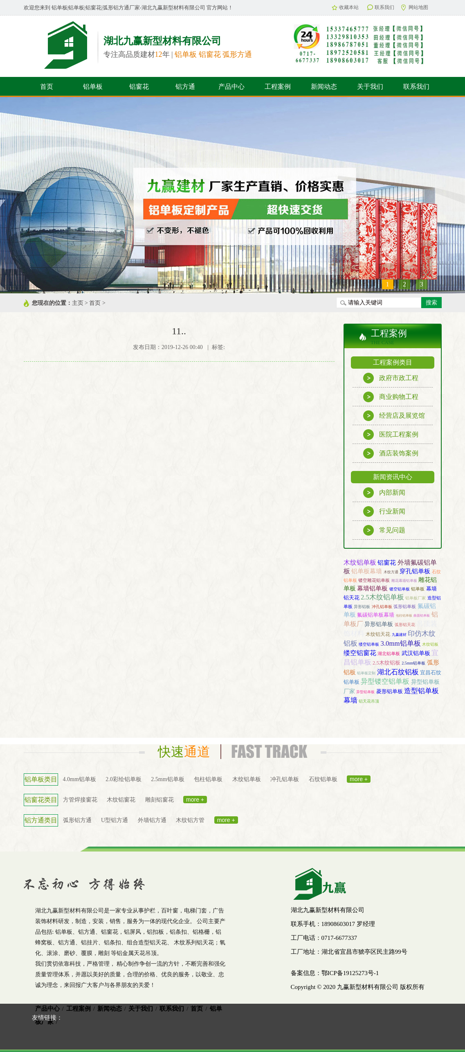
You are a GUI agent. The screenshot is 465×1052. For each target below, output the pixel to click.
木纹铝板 (430, 644)
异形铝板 (362, 606)
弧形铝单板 (404, 606)
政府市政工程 (390, 378)
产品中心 (231, 86)
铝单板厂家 (415, 598)
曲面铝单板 (421, 615)
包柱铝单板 (404, 615)
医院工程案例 (390, 434)
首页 (46, 86)
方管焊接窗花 (80, 800)
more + (359, 779)
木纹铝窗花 (121, 800)
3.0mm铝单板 (401, 643)
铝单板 (93, 86)
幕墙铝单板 (372, 588)
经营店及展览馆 (394, 415)
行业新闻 (384, 511)
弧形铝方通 (77, 820)
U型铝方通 (114, 820)
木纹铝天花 (378, 634)
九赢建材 (399, 635)
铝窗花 (139, 86)
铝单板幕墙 (366, 571)
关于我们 (370, 86)
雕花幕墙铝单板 (404, 581)
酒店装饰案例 (390, 453)
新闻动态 (324, 86)
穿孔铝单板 (415, 571)
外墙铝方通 (152, 820)
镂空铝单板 (399, 589)
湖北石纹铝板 (398, 672)
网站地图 (414, 8)
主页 (77, 303)
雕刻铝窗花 (159, 800)
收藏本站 (345, 7)
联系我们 (380, 7)
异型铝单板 (365, 692)
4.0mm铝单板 (79, 779)
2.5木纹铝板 (386, 663)
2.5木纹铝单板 (382, 597)
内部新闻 (384, 492)
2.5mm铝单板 (413, 663)
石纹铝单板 (323, 779)
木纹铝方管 (190, 820)
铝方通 (185, 86)
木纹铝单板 (360, 562)
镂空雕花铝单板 (374, 580)
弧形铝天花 (405, 624)
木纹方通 (391, 572)
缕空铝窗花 (360, 653)
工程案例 (278, 86)
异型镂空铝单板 (385, 681)
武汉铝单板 (416, 653)
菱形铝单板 (389, 691)
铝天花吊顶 (369, 701)
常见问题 (384, 530)
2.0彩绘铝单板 (124, 779)
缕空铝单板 (369, 644)
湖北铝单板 (388, 653)
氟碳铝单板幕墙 (375, 615)
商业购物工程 (390, 397)
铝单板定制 (366, 673)
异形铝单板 (378, 624)
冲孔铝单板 (382, 606)
